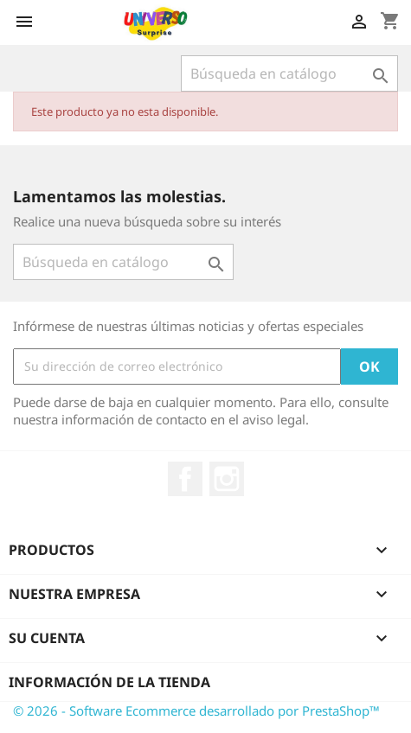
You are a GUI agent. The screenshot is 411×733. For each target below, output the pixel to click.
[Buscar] (289, 73)
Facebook (185, 479)
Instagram (226, 479)
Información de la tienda (109, 682)
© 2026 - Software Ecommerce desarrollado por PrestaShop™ (196, 710)
